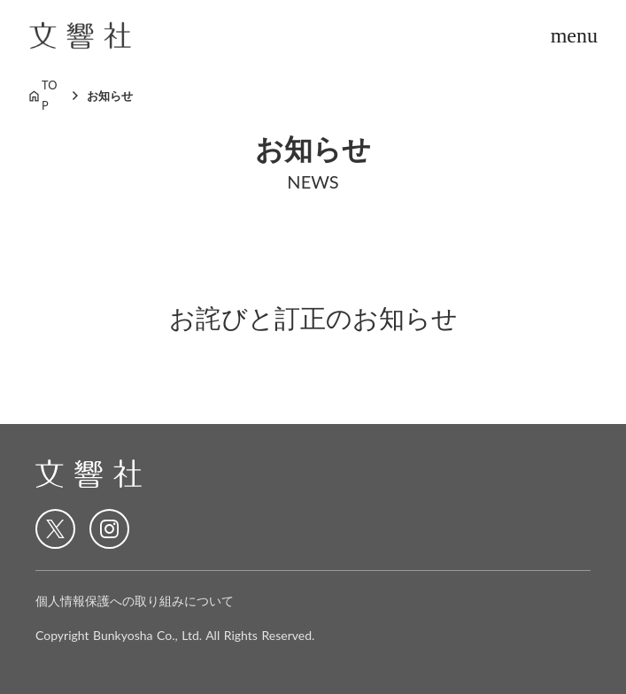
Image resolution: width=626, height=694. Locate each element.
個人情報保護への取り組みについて (134, 600)
